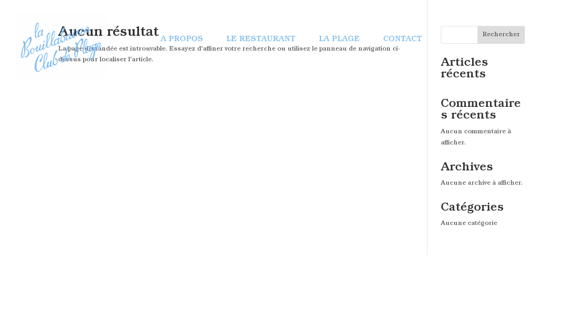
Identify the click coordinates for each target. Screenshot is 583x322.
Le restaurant (261, 39)
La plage (339, 39)
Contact (402, 39)
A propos (182, 39)
